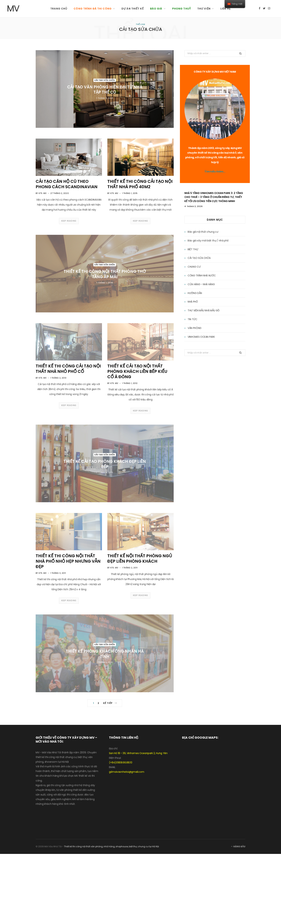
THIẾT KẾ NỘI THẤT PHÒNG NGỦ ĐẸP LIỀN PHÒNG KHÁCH (139, 558)
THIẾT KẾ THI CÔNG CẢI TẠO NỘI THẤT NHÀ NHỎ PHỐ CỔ (68, 368)
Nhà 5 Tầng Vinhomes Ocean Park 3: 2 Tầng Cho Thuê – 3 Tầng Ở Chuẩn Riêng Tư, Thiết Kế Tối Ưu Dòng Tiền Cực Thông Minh (213, 197)
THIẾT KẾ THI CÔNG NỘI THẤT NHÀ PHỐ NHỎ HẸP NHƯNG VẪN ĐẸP (68, 561)
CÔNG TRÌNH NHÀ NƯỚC (202, 275)
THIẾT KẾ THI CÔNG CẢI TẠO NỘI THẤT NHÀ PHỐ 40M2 (140, 184)
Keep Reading (68, 221)
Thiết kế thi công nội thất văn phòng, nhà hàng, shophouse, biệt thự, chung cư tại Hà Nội (111, 846)
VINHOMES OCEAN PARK (201, 337)
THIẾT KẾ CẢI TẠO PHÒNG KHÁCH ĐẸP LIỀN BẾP (104, 463)
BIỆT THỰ (193, 249)
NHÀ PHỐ (193, 301)
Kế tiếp (110, 703)
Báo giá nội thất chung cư (203, 232)
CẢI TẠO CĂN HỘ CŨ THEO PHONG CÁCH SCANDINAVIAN (66, 184)
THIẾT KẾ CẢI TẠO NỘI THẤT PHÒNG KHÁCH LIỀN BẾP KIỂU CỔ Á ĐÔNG (137, 371)
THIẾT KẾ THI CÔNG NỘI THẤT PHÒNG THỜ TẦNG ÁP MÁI (105, 274)
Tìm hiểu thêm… (214, 171)
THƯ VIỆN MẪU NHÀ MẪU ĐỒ (204, 310)
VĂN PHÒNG (194, 328)
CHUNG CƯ (194, 267)
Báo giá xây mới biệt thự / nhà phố (208, 240)
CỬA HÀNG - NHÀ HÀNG (201, 284)
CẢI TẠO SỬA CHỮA (104, 80)
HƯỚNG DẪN (195, 293)
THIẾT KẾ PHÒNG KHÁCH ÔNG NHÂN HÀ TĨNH (105, 653)
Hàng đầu (238, 846)
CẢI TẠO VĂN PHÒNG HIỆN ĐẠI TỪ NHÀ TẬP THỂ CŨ (104, 89)
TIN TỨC (192, 319)
